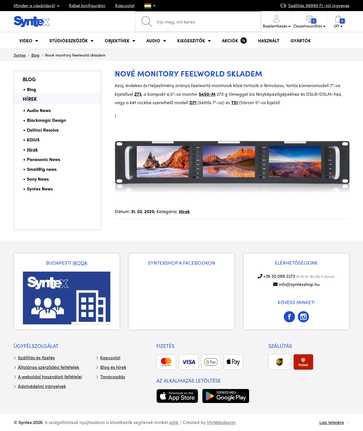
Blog (35, 55)
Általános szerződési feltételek (48, 367)
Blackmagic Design (46, 120)
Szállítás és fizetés (36, 357)
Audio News (39, 110)
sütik (173, 422)
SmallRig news (42, 169)
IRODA (79, 262)
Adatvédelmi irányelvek (42, 386)
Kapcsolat (125, 5)
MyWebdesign (221, 422)
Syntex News (40, 188)
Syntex (20, 55)
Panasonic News (43, 159)
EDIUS (33, 139)
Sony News (38, 179)
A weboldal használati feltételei (50, 376)
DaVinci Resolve (43, 130)
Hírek (30, 98)
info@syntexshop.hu (299, 284)
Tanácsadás (112, 376)
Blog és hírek (113, 367)
